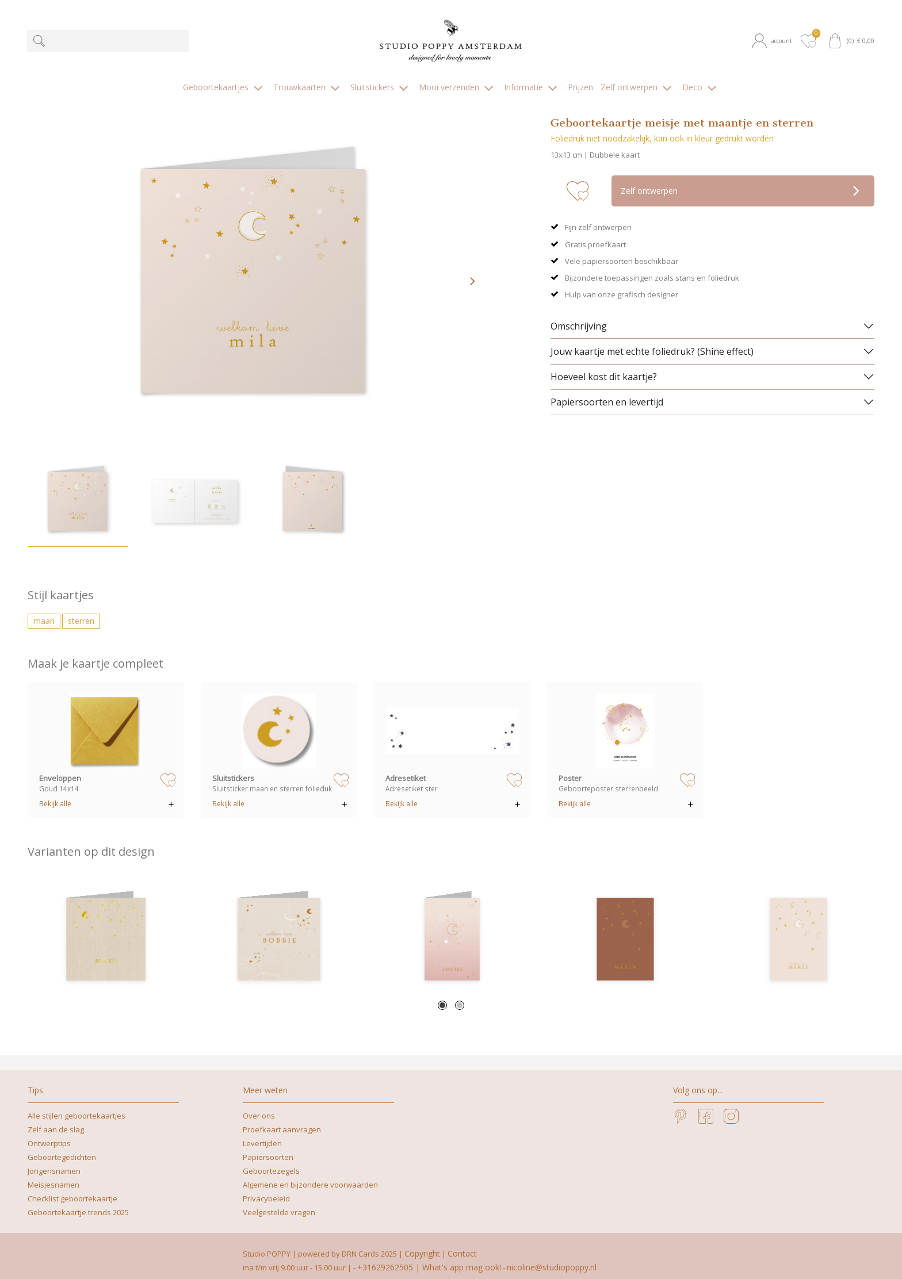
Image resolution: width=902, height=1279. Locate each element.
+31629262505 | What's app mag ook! (429, 1258)
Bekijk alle (55, 794)
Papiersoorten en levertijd (607, 392)
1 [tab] (442, 996)
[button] (774, 41)
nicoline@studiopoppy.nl (552, 1258)
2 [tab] (459, 996)
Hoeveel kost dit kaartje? (604, 367)
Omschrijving (579, 316)
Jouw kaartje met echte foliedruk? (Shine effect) (652, 341)
